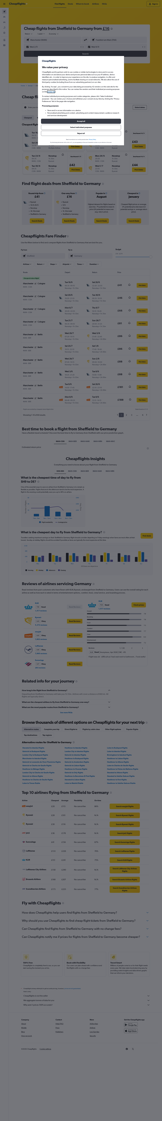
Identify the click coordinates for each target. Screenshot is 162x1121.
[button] (81, 121)
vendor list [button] (51, 92)
